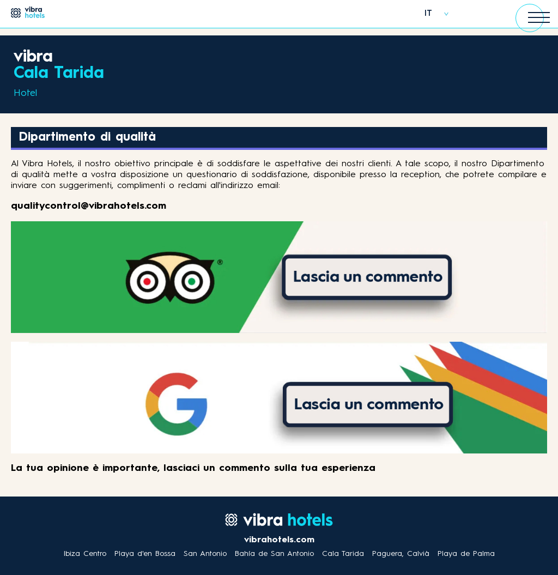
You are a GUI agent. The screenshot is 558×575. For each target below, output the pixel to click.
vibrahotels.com (279, 540)
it (428, 14)
